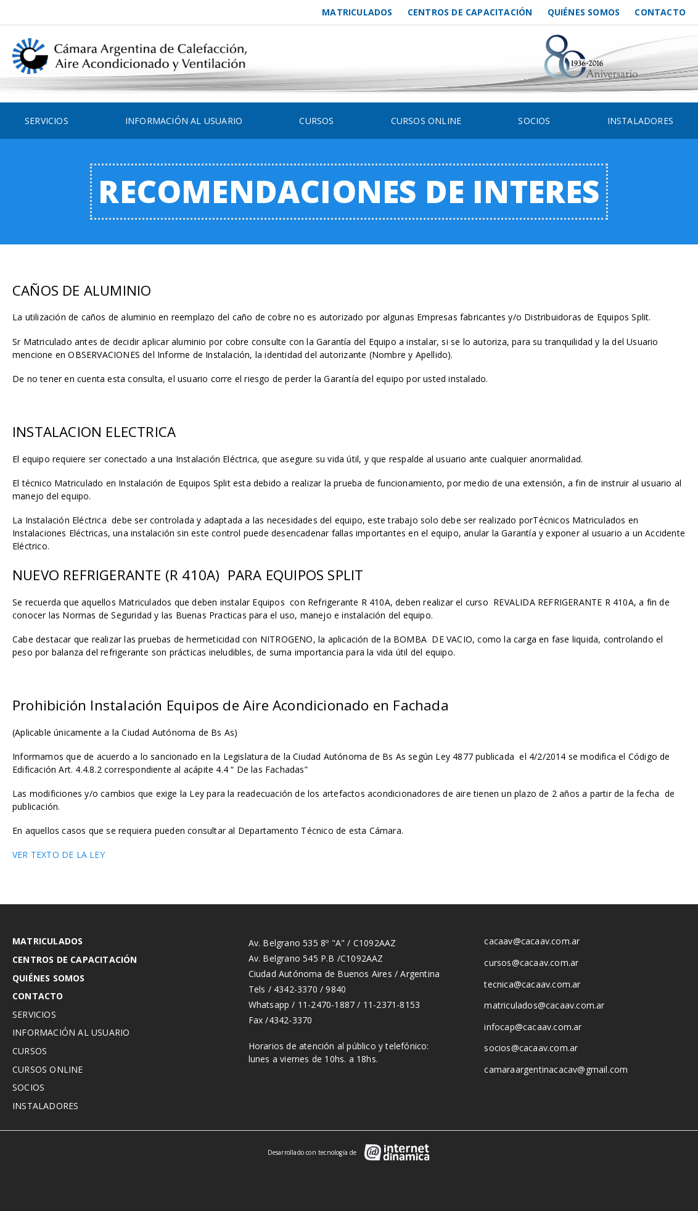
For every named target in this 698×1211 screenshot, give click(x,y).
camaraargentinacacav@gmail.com (556, 1069)
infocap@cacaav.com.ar (532, 1027)
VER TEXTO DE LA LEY (58, 854)
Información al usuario (183, 121)
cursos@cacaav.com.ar (531, 962)
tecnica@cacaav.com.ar (532, 984)
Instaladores (640, 121)
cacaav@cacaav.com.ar (532, 941)
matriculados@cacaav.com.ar (544, 1005)
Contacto (660, 12)
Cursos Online (426, 121)
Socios (534, 121)
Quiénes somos (584, 12)
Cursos (316, 121)
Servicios (46, 121)
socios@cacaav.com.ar (531, 1048)
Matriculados (357, 12)
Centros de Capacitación (470, 12)
